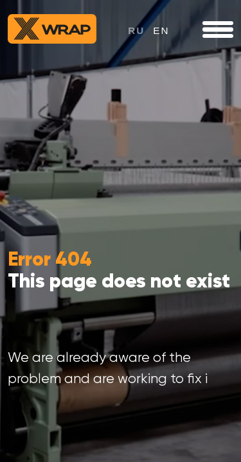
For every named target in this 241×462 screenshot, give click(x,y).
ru (136, 30)
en (161, 30)
